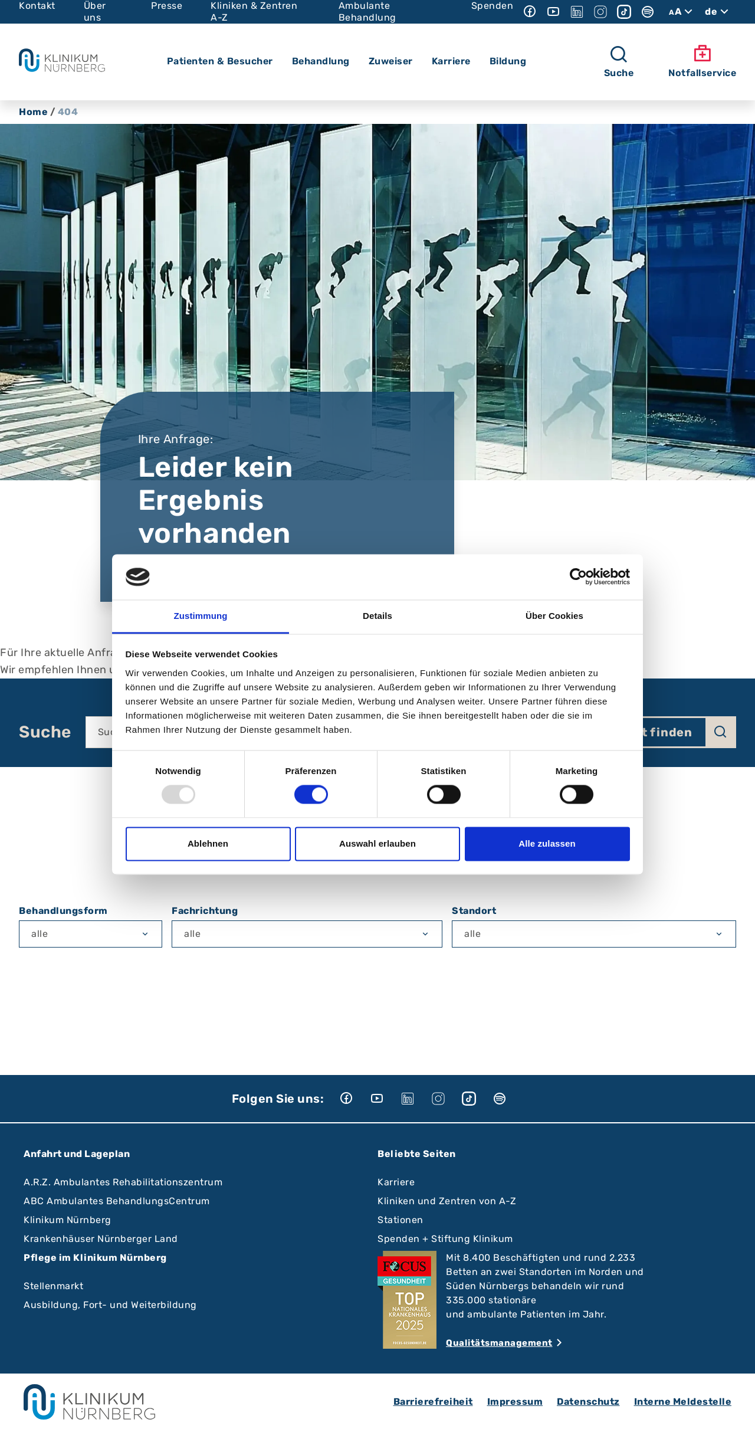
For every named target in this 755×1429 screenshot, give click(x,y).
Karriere (396, 1182)
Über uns (95, 11)
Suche (45, 732)
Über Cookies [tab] (554, 616)
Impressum (515, 1401)
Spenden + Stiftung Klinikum (445, 1238)
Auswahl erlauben (377, 843)
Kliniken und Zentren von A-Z (447, 1201)
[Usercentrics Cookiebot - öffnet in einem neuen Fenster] (578, 577)
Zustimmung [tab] (201, 616)
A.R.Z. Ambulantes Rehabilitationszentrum (123, 1182)
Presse (166, 5)
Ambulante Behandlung (367, 11)
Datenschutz (588, 1401)
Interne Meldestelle (683, 1401)
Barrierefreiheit (433, 1401)
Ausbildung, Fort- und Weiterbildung (110, 1304)
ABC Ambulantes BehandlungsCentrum (117, 1201)
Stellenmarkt (53, 1286)
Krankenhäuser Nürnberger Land (101, 1238)
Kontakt (37, 5)
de (718, 12)
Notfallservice (702, 61)
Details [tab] (377, 616)
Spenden (492, 5)
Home (33, 111)
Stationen (401, 1219)
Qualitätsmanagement (499, 1343)
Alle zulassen (546, 843)
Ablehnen (208, 843)
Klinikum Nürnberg (67, 1219)
